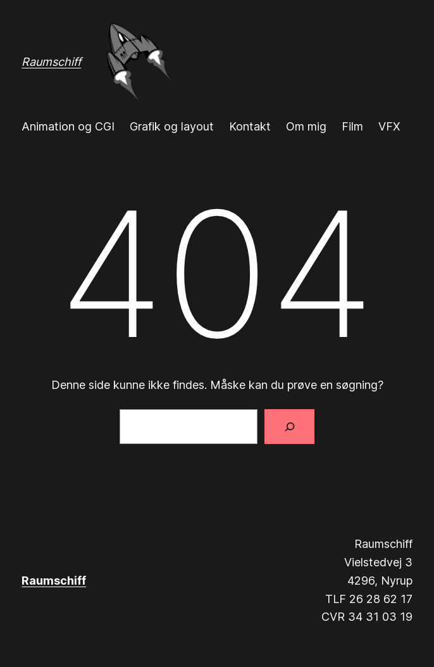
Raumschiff (51, 61)
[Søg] (289, 426)
